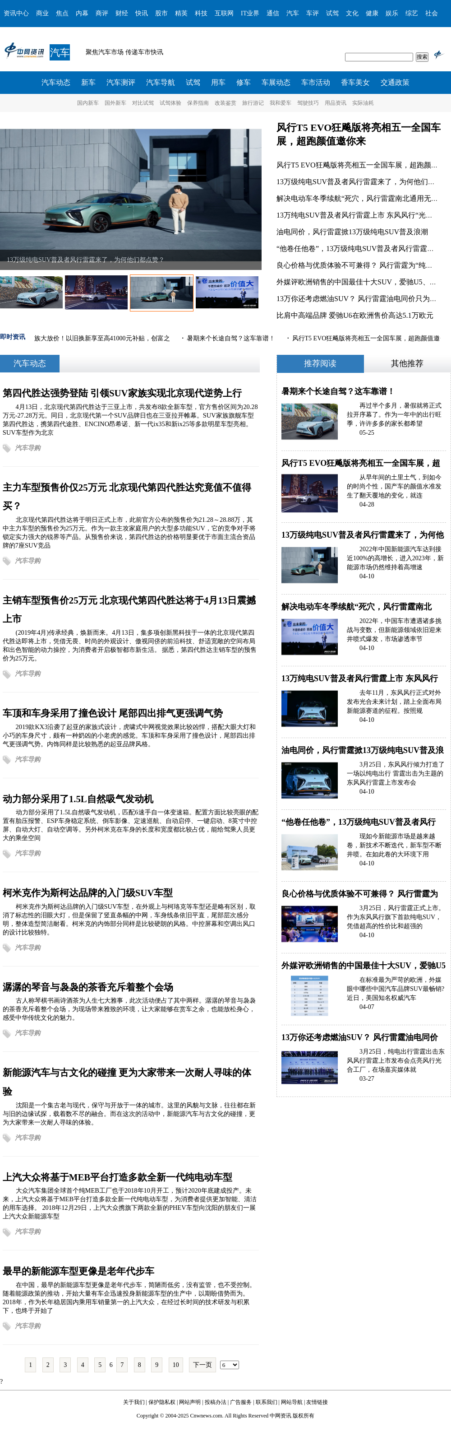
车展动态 (276, 82)
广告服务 (241, 1402)
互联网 (224, 13)
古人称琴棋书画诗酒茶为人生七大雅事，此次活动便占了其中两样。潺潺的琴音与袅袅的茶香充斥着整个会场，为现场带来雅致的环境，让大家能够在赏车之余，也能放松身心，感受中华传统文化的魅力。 (129, 1009)
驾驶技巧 (308, 103)
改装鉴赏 (225, 103)
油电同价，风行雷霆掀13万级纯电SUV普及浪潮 (352, 232)
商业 (42, 13)
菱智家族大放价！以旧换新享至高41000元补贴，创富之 (94, 338)
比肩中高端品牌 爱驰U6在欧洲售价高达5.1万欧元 (354, 315)
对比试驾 (143, 103)
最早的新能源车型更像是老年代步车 (78, 1271)
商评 (102, 13)
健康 (372, 13)
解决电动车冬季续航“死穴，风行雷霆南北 (356, 606)
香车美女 (355, 82)
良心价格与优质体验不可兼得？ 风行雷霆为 (359, 893)
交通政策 (395, 82)
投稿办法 (215, 1402)
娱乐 (392, 13)
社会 (431, 13)
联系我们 (266, 1402)
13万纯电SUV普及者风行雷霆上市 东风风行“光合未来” (363, 215)
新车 (88, 82)
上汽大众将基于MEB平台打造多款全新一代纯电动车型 (117, 1177)
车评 (312, 13)
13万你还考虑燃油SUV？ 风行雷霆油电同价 (359, 1037)
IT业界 (250, 13)
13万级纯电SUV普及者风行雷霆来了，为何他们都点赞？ (86, 259)
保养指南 (198, 103)
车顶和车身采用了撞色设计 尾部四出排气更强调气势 (113, 713)
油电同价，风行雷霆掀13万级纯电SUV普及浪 (362, 750)
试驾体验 (170, 103)
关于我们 (134, 1402)
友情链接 (317, 1402)
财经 (121, 13)
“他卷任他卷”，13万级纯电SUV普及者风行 (358, 822)
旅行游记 (253, 103)
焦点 (62, 13)
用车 (218, 82)
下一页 (202, 1365)
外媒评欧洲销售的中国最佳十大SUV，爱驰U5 (363, 965)
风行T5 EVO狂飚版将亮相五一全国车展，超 (360, 463)
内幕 (82, 13)
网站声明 (190, 1402)
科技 (201, 13)
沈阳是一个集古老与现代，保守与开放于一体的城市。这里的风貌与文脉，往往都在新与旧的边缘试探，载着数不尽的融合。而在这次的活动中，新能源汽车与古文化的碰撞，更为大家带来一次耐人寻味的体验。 (129, 1113)
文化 (352, 13)
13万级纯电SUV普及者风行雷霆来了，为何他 (362, 534)
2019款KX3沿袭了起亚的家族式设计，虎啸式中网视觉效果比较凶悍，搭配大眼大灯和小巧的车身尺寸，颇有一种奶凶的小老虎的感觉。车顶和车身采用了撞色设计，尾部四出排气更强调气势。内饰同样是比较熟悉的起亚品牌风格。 (129, 735)
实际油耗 (363, 103)
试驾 (332, 13)
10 (176, 1365)
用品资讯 (335, 103)
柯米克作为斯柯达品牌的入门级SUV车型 (88, 893)
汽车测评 (120, 82)
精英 (181, 13)
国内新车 (88, 103)
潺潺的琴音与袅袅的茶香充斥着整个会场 (88, 987)
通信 (273, 13)
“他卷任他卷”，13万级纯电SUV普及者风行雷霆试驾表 (362, 248)
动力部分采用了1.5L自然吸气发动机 (78, 799)
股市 (161, 13)
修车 (243, 82)
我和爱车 (280, 103)
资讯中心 (16, 13)
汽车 (292, 13)
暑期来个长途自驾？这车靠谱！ (232, 338)
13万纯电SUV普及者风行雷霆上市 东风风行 (359, 678)
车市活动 (315, 82)
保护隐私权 (161, 1402)
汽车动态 (55, 82)
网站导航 (292, 1402)
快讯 (141, 13)
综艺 (411, 13)
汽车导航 (160, 82)
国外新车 (115, 103)
